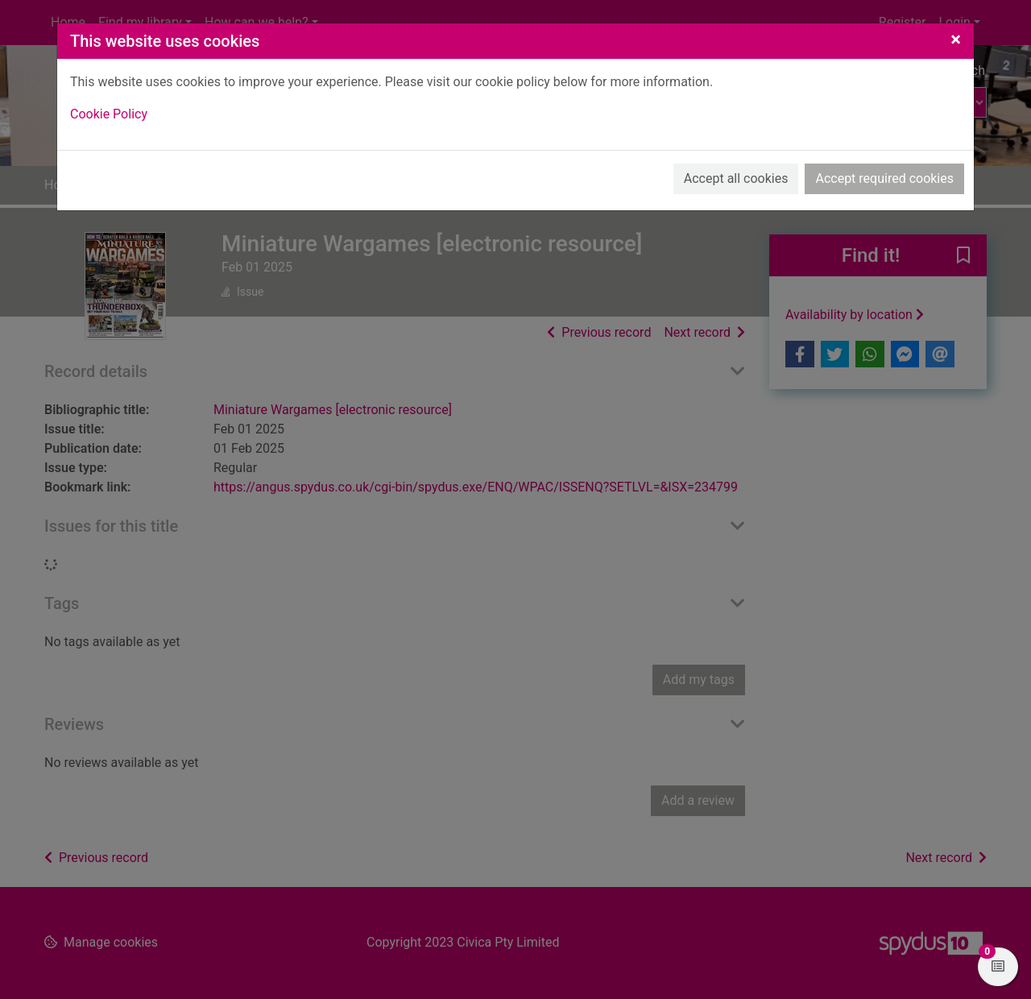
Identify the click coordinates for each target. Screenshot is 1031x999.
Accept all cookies (736, 178)
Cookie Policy (108, 114)
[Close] (956, 39)
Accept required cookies (884, 178)
